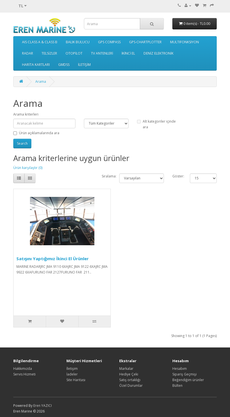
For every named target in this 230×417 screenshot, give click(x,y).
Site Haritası (75, 379)
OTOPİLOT (74, 53)
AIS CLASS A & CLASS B (39, 42)
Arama (40, 81)
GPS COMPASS (109, 42)
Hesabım (179, 368)
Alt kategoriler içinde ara (156, 124)
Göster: (178, 176)
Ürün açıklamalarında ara (36, 133)
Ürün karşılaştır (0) (27, 167)
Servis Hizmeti (24, 374)
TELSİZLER (49, 53)
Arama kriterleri (25, 114)
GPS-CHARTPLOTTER (145, 42)
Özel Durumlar (131, 385)
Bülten (177, 385)
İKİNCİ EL (128, 53)
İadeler (72, 374)
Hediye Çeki (128, 374)
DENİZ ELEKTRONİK (158, 53)
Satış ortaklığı (129, 379)
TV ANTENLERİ (102, 53)
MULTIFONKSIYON (184, 42)
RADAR (27, 53)
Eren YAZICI (42, 405)
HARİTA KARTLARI (36, 64)
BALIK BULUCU (78, 42)
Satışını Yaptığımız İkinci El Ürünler (52, 258)
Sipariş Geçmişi (184, 374)
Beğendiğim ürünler (188, 379)
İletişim (72, 368)
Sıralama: (109, 176)
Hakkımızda (22, 368)
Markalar (126, 368)
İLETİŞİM (84, 64)
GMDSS (64, 64)
